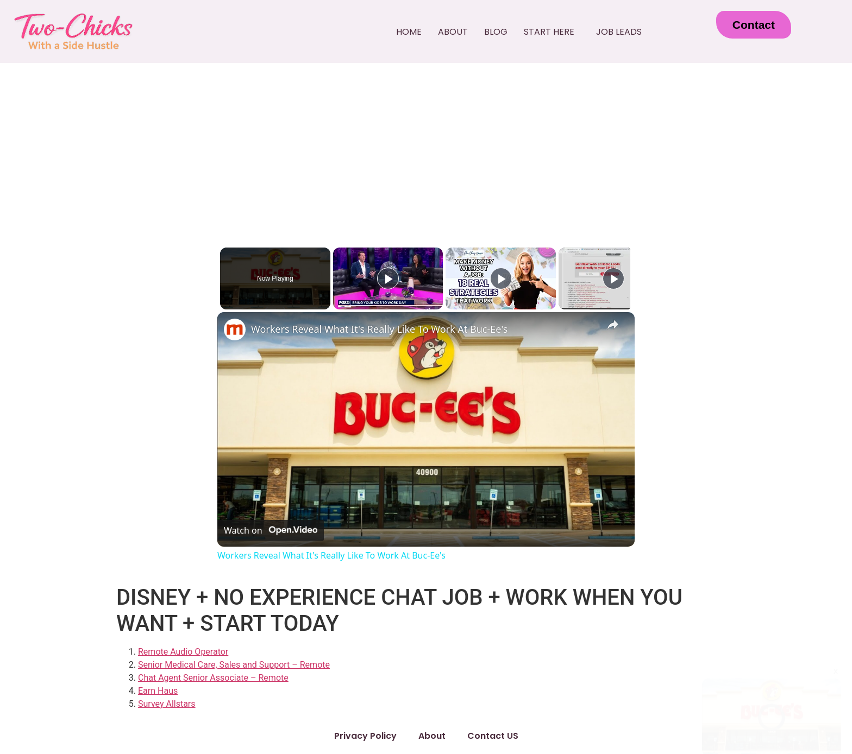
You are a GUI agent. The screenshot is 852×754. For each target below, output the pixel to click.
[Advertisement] (426, 144)
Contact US (492, 736)
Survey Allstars (167, 704)
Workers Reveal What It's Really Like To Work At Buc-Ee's (379, 328)
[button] (552, 32)
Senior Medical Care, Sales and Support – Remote (234, 665)
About (453, 32)
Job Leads (619, 32)
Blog (496, 32)
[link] (235, 329)
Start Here (549, 32)
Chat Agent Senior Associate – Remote (213, 678)
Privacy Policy (365, 736)
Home (409, 32)
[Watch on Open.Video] (270, 530)
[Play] (498, 278)
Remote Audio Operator (183, 652)
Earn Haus (158, 691)
